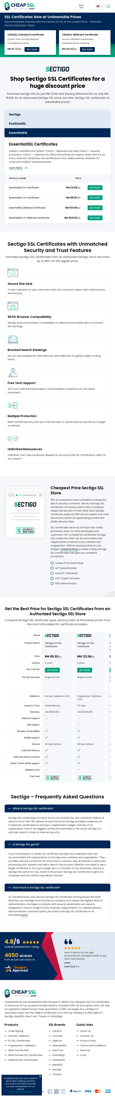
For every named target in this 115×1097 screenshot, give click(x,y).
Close (40, 1076)
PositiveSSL (58, 1060)
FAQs (83, 1055)
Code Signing (15, 1031)
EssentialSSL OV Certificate (24, 197)
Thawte (56, 1074)
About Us (85, 1031)
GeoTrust (57, 1050)
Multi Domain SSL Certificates (25, 1055)
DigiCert (57, 1040)
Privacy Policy (88, 1040)
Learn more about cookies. (21, 1092)
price (25, 915)
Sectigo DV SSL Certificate (53, 644)
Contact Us (86, 1036)
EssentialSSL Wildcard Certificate (27, 207)
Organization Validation (22, 1045)
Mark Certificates (18, 1050)
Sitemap (85, 1050)
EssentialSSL (59, 1045)
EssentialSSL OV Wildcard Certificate (29, 217)
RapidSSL (57, 1064)
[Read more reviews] (16, 971)
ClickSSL (57, 1031)
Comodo (57, 1036)
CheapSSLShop (69, 549)
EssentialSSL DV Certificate (24, 187)
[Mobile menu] (108, 6)
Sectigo (56, 1069)
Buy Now (32, 49)
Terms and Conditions (93, 1045)
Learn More (15, 168)
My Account (90, 6)
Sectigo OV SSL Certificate (85, 644)
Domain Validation (19, 1036)
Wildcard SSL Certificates (23, 1060)
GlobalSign (58, 1055)
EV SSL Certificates (19, 1040)
